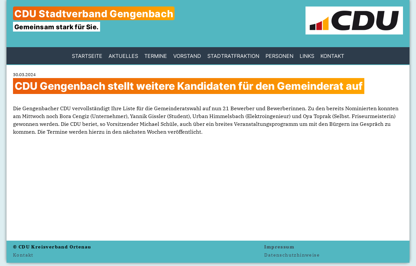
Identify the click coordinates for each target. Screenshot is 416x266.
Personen (279, 56)
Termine (155, 56)
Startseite (87, 56)
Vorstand (187, 56)
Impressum (279, 247)
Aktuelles (123, 56)
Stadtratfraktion (233, 56)
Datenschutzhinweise (292, 255)
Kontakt (332, 56)
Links (307, 56)
